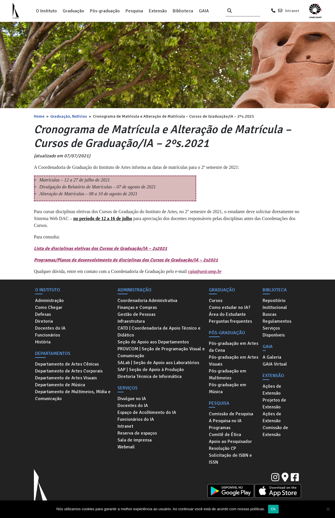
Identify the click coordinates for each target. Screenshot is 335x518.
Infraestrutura (131, 321)
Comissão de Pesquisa (231, 414)
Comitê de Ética (225, 434)
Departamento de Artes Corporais (69, 371)
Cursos (215, 300)
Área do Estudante (227, 314)
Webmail (126, 447)
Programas (219, 428)
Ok (273, 509)
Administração (49, 300)
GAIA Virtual (275, 364)
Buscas (269, 314)
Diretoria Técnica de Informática (150, 376)
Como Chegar (48, 307)
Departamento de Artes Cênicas (67, 364)
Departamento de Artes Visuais (66, 378)
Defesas (43, 314)
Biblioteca (183, 11)
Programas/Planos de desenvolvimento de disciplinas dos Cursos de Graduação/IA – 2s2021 (126, 260)
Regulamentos (277, 321)
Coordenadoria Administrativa (147, 300)
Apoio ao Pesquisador (230, 441)
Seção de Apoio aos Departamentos (153, 342)
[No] (328, 509)
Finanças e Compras (137, 307)
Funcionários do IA (136, 419)
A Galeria (272, 357)
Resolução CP (222, 448)
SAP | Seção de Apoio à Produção (151, 369)
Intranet (292, 10)
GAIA (204, 11)
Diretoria (44, 321)
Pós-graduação (105, 11)
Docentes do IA (50, 328)
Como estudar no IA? (229, 307)
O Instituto (46, 11)
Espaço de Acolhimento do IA (147, 412)
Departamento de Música (60, 385)
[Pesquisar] (230, 10)
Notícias (79, 116)
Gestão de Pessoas (136, 314)
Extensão (158, 11)
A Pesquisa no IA (225, 421)
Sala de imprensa (135, 440)
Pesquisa (134, 11)
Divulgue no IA (132, 399)
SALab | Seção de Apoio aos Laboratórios (158, 363)
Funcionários (47, 335)
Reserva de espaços (137, 433)
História (43, 342)
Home (39, 116)
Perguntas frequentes (230, 321)
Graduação (73, 11)
